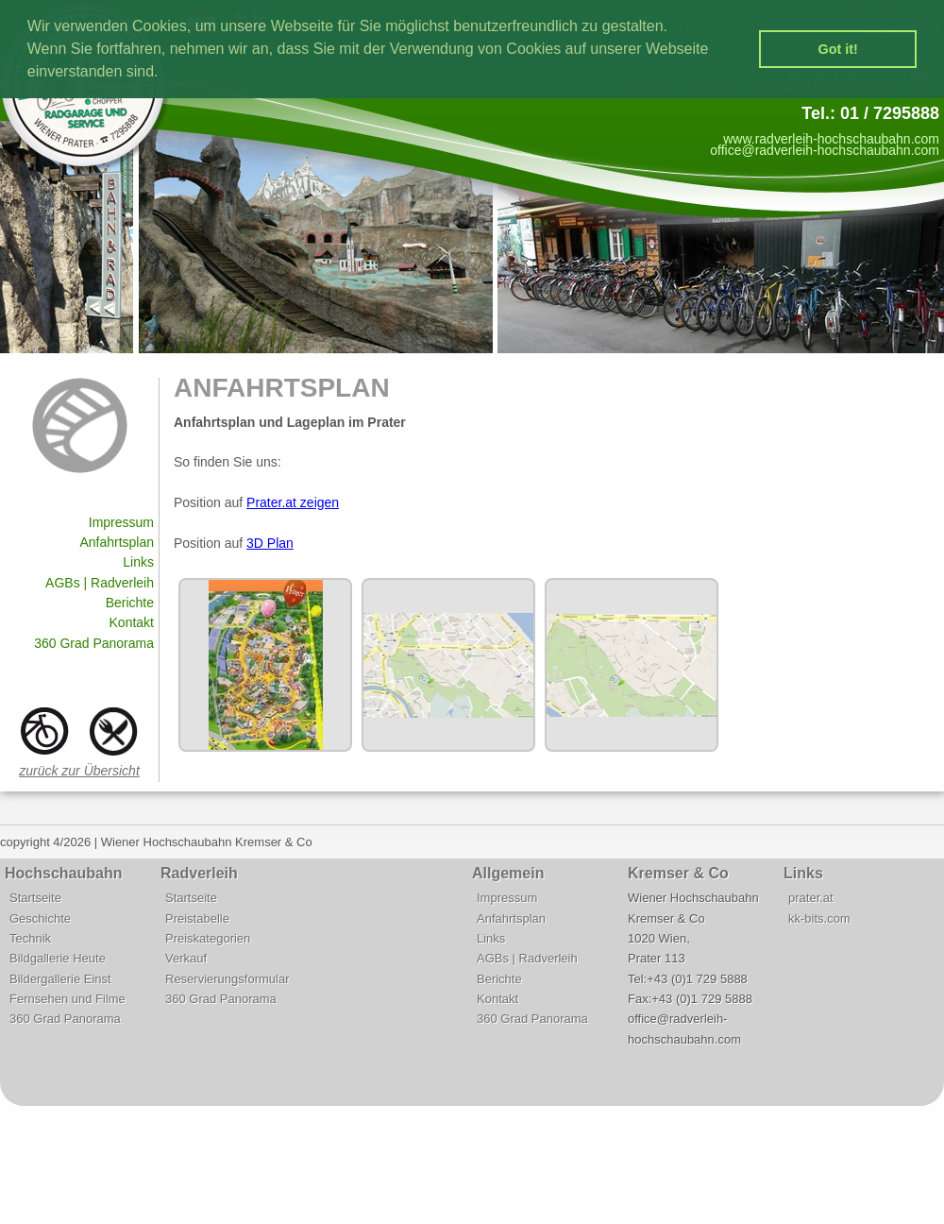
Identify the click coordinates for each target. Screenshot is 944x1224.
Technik (30, 938)
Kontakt (132, 622)
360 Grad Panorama (94, 643)
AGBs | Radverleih (99, 582)
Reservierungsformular (227, 979)
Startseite (35, 898)
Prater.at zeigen (292, 502)
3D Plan (270, 543)
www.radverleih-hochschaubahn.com (831, 138)
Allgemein (508, 873)
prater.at (811, 898)
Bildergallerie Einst (60, 979)
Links (138, 562)
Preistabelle (197, 918)
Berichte (130, 602)
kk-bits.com (819, 918)
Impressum (121, 522)
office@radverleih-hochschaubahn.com (824, 150)
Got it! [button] (838, 49)
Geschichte (40, 918)
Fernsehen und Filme (67, 999)
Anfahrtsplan (116, 542)
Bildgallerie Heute (57, 958)
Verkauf (186, 958)
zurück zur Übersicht (79, 770)
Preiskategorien (207, 938)
